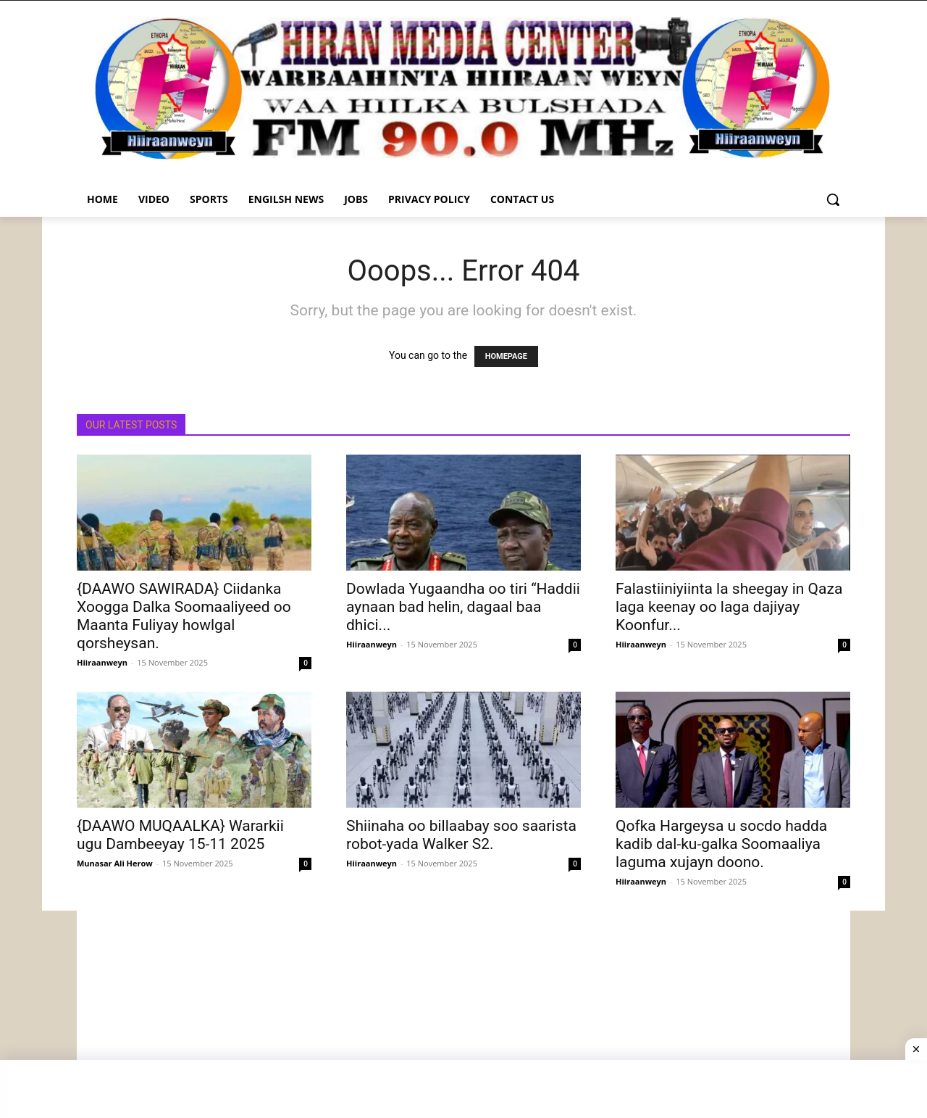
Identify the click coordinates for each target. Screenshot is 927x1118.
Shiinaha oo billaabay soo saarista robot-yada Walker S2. (461, 835)
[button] (832, 199)
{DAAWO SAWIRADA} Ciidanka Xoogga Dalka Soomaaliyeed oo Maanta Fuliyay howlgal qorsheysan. (184, 616)
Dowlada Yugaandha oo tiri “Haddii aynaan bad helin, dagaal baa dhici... (463, 607)
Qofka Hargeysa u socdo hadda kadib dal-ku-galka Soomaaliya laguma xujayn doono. (721, 844)
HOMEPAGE (506, 356)
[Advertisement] (463, 1012)
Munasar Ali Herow (115, 863)
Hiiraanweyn (102, 662)
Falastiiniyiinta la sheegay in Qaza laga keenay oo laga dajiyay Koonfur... (729, 607)
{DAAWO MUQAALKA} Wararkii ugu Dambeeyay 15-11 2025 (180, 835)
